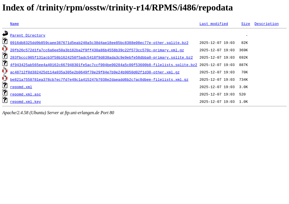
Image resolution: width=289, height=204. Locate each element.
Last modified (214, 23)
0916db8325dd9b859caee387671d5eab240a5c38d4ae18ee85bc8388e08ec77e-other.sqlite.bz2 (99, 42)
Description (267, 23)
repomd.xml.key (25, 101)
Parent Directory (27, 35)
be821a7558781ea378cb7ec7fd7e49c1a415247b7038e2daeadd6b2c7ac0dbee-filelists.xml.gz (99, 79)
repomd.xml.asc (25, 94)
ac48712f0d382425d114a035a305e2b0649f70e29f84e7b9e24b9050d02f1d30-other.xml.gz (95, 72)
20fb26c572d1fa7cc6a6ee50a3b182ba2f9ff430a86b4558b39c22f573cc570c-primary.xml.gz (97, 49)
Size (245, 23)
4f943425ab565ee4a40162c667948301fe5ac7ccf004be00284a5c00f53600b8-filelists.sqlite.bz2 (103, 64)
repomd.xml (21, 86)
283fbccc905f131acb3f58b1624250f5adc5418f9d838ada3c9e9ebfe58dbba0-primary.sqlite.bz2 (101, 57)
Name (14, 23)
